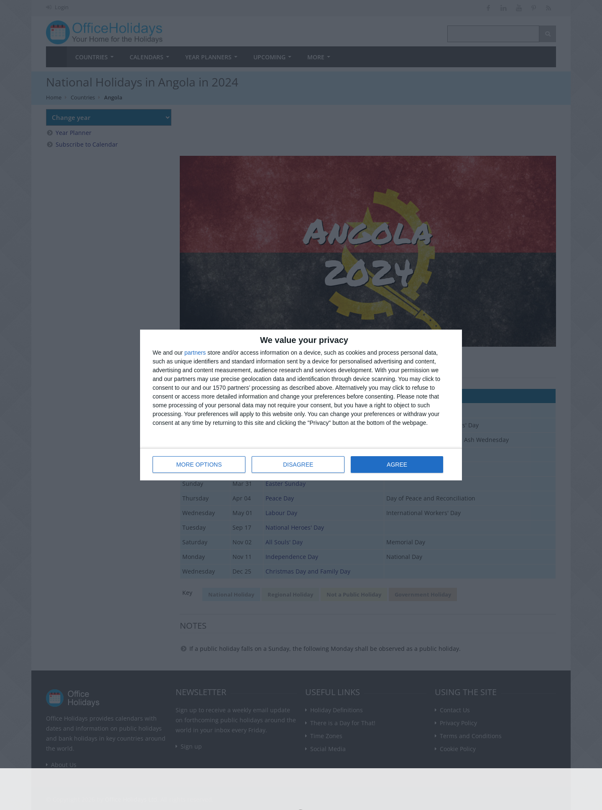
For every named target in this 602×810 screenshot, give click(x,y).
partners (195, 352)
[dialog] (301, 405)
